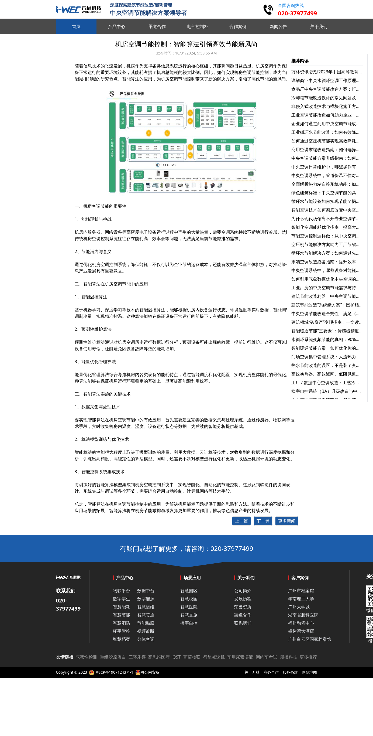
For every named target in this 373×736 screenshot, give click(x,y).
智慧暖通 (145, 615)
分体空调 (145, 639)
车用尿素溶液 (240, 657)
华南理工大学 (301, 599)
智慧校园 (189, 599)
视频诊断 (145, 631)
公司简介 (242, 591)
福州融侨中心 (301, 623)
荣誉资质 (242, 607)
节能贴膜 (145, 623)
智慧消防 (121, 623)
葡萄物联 (192, 657)
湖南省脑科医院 (303, 615)
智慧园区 (189, 591)
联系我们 (242, 623)
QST (176, 657)
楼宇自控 (189, 623)
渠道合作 (242, 615)
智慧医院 (189, 607)
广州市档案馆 (301, 591)
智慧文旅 (189, 615)
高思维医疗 (159, 657)
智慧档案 (121, 639)
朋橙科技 (288, 657)
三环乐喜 (137, 657)
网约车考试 (266, 657)
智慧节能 (121, 615)
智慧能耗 (121, 607)
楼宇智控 (121, 631)
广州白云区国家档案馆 (309, 639)
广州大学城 (299, 607)
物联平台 (121, 591)
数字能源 (145, 599)
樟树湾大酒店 (301, 631)
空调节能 (251, 72)
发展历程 (242, 599)
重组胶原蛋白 (113, 657)
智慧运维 (145, 607)
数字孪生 (121, 599)
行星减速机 (214, 657)
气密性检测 (86, 657)
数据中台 (145, 591)
